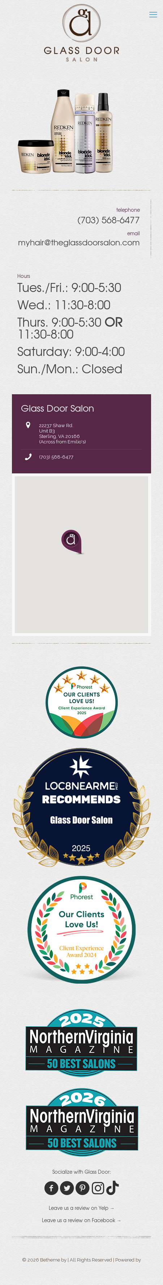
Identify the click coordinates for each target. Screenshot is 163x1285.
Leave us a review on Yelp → (82, 1207)
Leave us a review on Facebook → (81, 1220)
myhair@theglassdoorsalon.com (79, 242)
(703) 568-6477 (56, 457)
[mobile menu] (153, 14)
